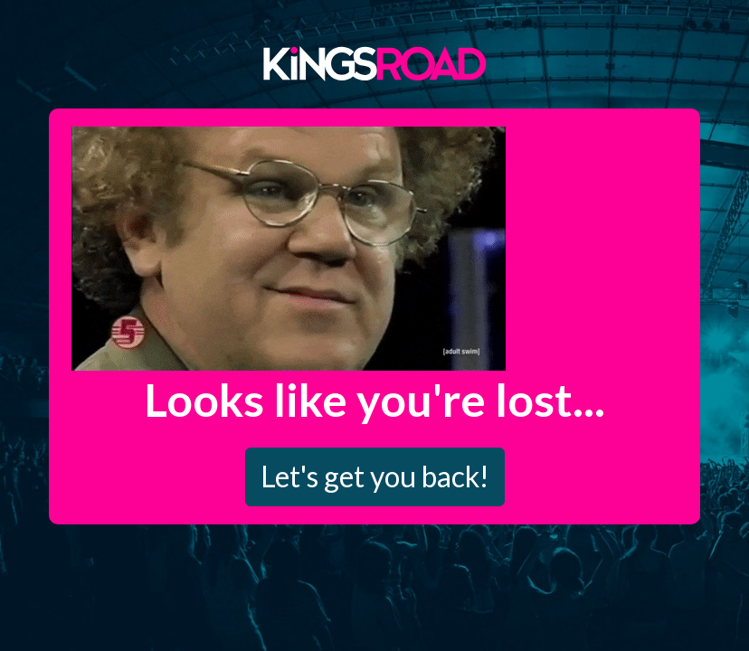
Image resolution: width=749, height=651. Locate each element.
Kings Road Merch (374, 62)
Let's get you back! (375, 476)
